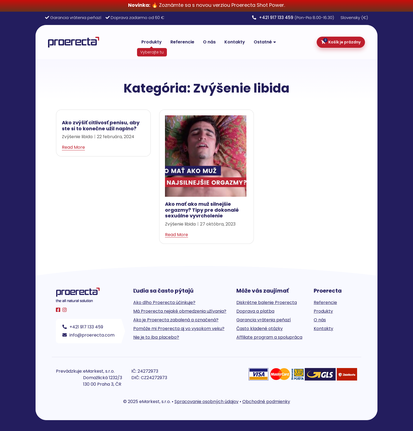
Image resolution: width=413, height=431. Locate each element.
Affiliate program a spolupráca (269, 337)
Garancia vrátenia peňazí (75, 17)
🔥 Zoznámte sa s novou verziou (179, 5)
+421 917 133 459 (82, 327)
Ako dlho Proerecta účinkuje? (164, 302)
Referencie (182, 42)
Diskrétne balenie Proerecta (266, 302)
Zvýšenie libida (77, 137)
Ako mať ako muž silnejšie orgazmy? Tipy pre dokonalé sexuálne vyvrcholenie (202, 210)
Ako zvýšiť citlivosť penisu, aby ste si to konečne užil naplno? (100, 125)
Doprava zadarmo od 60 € (137, 17)
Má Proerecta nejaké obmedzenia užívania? (179, 311)
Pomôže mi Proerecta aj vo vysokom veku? (178, 328)
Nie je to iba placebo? (156, 337)
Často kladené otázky (259, 328)
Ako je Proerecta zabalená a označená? (175, 320)
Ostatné (263, 42)
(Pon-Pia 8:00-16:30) (293, 17)
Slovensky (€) (354, 17)
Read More (73, 147)
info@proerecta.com (88, 335)
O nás (209, 42)
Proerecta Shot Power (257, 5)
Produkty (151, 42)
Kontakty (234, 42)
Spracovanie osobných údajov (206, 401)
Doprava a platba (255, 311)
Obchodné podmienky (266, 401)
